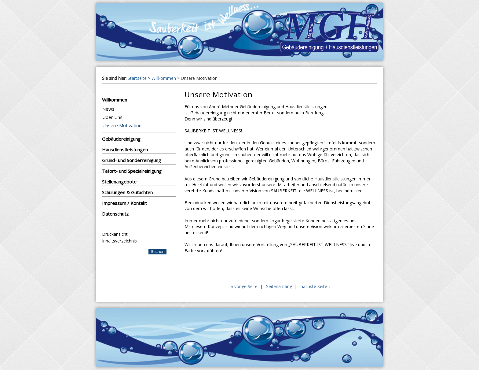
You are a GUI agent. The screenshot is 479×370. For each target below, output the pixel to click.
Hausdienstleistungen (125, 149)
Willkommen (164, 78)
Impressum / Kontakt (124, 203)
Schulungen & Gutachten (127, 192)
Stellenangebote (119, 182)
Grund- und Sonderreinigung (131, 160)
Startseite (137, 78)
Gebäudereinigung (121, 139)
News (108, 109)
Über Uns (112, 117)
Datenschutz (115, 214)
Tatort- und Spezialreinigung (132, 171)
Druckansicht (115, 234)
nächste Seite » (316, 286)
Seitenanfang (279, 286)
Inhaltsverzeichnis (119, 241)
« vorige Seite (244, 286)
